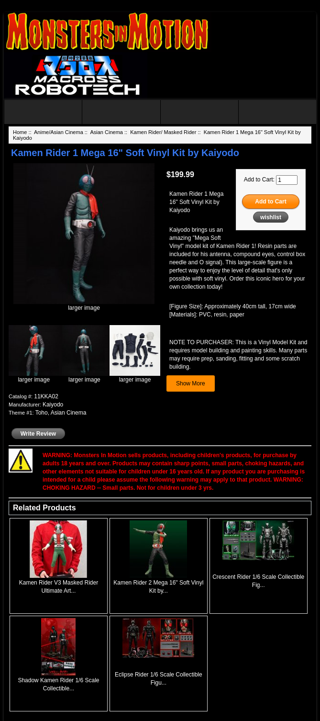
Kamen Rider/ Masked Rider (163, 132)
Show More (190, 383)
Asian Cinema (106, 132)
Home (20, 132)
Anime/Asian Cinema (58, 132)
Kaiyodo (53, 404)
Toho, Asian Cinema (61, 412)
